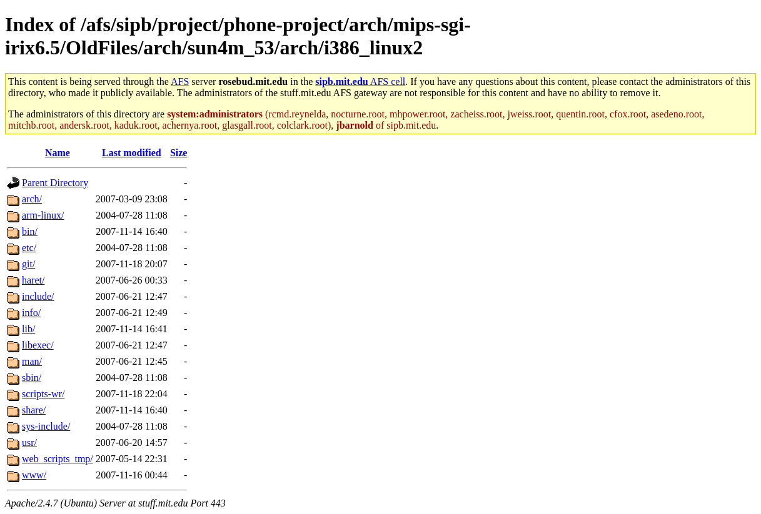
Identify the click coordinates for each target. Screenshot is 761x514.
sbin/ (31, 377)
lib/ (28, 329)
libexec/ (38, 345)
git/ (28, 264)
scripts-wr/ (43, 393)
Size (179, 152)
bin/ (30, 231)
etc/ (29, 247)
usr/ (29, 442)
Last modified (131, 152)
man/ (32, 361)
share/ (34, 410)
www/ (34, 475)
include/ (38, 296)
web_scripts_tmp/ (57, 458)
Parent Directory (55, 182)
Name (57, 152)
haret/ (33, 280)
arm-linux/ (43, 215)
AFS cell (360, 81)
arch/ (32, 199)
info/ (31, 312)
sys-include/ (46, 426)
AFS (180, 81)
